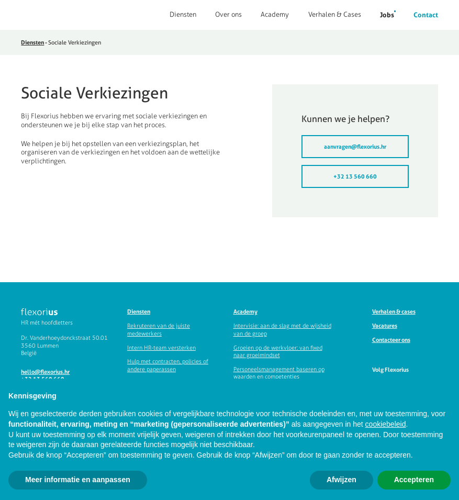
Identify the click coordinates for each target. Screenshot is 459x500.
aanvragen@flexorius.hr (355, 146)
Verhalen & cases (394, 311)
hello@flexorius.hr (45, 371)
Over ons (228, 14)
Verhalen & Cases (334, 14)
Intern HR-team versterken (161, 347)
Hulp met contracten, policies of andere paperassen (167, 365)
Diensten (183, 14)
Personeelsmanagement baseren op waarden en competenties (278, 373)
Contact (425, 14)
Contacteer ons (391, 339)
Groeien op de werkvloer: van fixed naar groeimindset (277, 351)
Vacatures (384, 325)
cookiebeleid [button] (385, 424)
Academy (275, 14)
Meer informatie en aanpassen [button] (77, 479)
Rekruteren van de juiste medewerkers (158, 329)
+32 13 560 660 (355, 176)
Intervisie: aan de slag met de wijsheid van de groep (282, 329)
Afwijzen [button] (341, 479)
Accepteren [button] (414, 479)
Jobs (387, 14)
